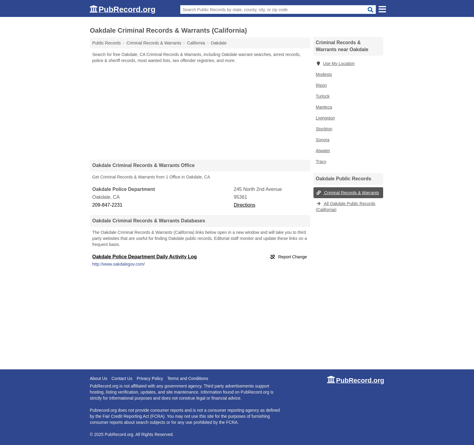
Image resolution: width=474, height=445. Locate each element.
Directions (244, 205)
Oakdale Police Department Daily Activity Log (144, 256)
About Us (99, 378)
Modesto (324, 74)
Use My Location (335, 63)
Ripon (321, 85)
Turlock (323, 96)
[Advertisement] (200, 111)
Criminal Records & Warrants (347, 192)
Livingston (325, 118)
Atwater (323, 150)
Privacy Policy (150, 378)
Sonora (323, 139)
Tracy (321, 161)
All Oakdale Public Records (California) (346, 206)
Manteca (324, 107)
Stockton (324, 128)
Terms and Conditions (187, 378)
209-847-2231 (107, 205)
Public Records (106, 43)
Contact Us (121, 378)
